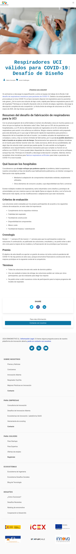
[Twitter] (31, 348)
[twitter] (31, 307)
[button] (73, 2)
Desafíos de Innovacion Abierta (18, 411)
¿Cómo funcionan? (14, 497)
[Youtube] (45, 348)
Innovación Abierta (14, 375)
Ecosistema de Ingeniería (16, 472)
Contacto (10, 391)
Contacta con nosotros (38, 323)
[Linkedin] (38, 348)
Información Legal (27, 339)
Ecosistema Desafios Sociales (18, 477)
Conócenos (11, 370)
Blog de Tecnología (14, 482)
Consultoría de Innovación (17, 405)
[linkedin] (44, 307)
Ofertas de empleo (14, 452)
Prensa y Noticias (13, 364)
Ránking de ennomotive (16, 508)
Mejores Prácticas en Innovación (19, 385)
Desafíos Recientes (14, 502)
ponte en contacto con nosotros (39, 341)
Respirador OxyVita (14, 380)
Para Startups (12, 441)
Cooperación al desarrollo (16, 513)
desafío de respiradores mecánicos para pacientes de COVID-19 (25, 96)
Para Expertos (12, 446)
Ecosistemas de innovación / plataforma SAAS (24, 416)
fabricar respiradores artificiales (38, 155)
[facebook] (38, 307)
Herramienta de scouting (16, 421)
